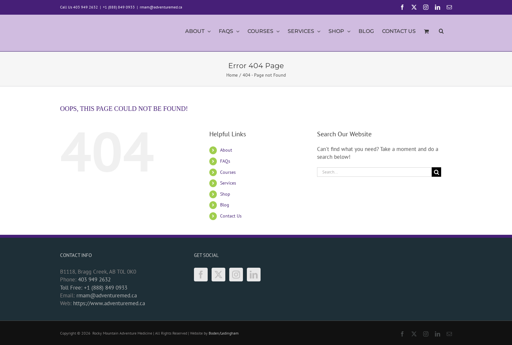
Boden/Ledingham (224, 333)
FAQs (225, 161)
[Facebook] (201, 274)
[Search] (436, 172)
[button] (441, 33)
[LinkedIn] (254, 274)
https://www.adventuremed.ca (109, 303)
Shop (225, 194)
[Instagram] (236, 274)
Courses (228, 172)
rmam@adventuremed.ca (161, 7)
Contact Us (231, 216)
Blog (224, 205)
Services (228, 183)
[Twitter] (218, 274)
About (226, 150)
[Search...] (374, 172)
